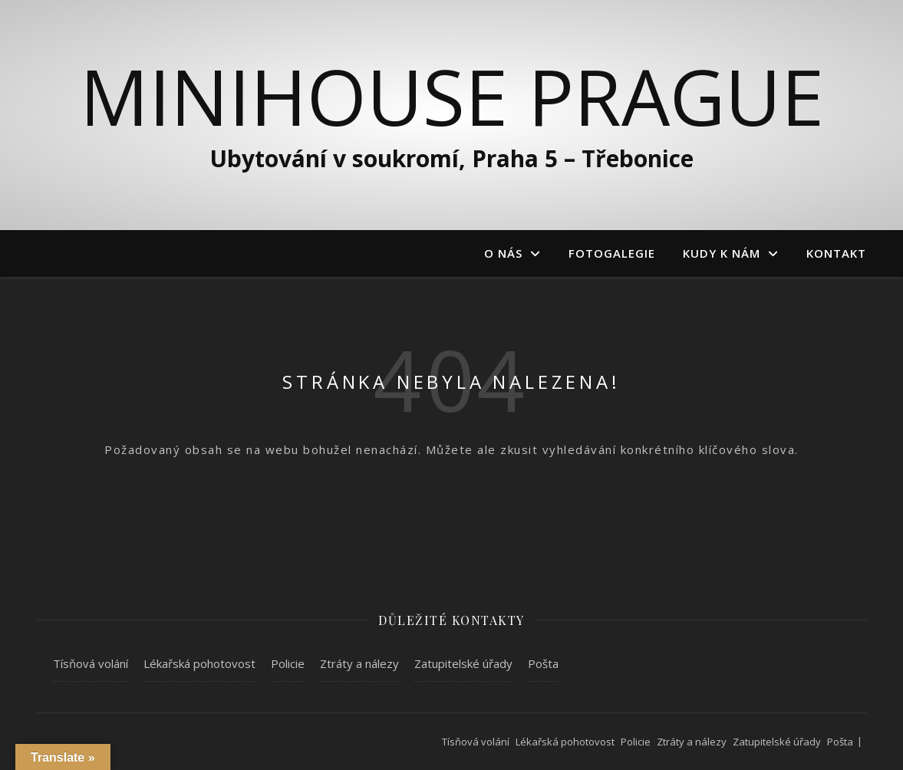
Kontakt (836, 253)
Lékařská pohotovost (199, 663)
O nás (503, 253)
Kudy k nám (721, 253)
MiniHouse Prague (452, 96)
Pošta (543, 663)
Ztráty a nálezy (359, 663)
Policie (288, 663)
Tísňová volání (90, 663)
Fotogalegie (611, 253)
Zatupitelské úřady (463, 663)
